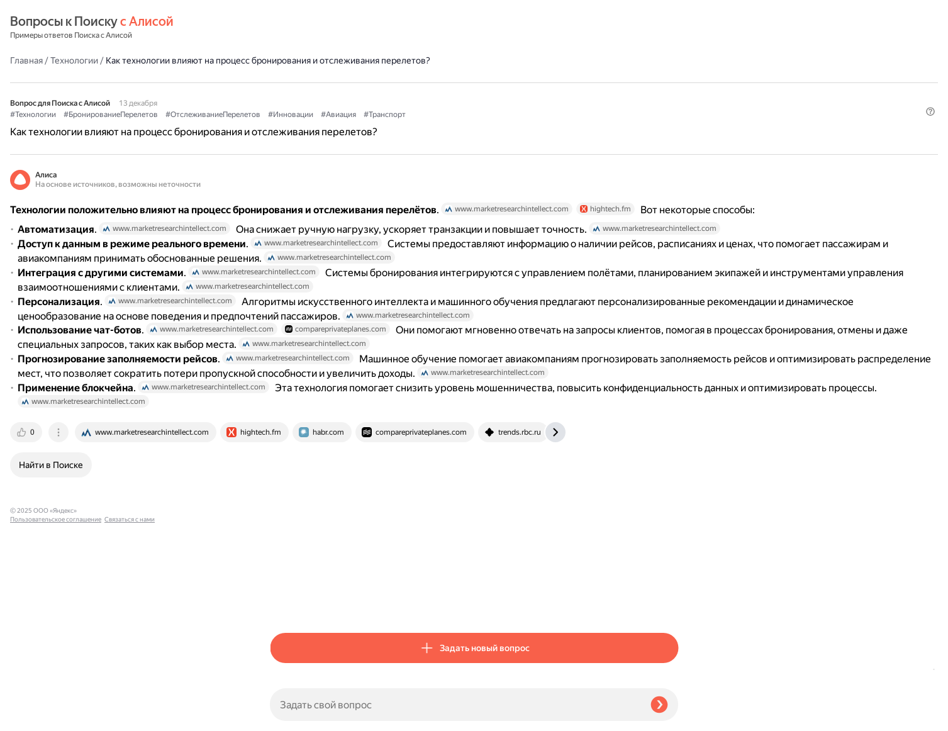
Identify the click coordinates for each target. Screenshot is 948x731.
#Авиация (598, 95)
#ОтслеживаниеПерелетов (472, 95)
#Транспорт (644, 95)
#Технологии (293, 95)
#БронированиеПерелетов (370, 95)
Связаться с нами (35, 716)
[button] (670, 115)
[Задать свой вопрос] (455, 704)
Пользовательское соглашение (55, 707)
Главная (286, 28)
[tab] (287, 601)
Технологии (334, 28)
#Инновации (550, 95)
